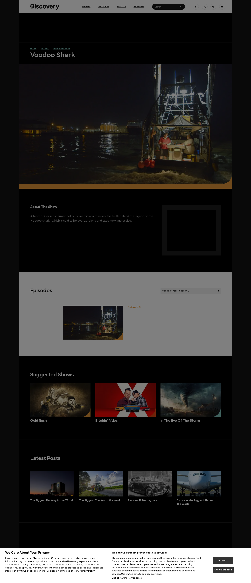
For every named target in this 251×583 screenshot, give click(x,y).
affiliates (35, 558)
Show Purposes (223, 570)
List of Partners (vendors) (126, 578)
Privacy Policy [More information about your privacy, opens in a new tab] (87, 571)
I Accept (222, 560)
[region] (125, 565)
